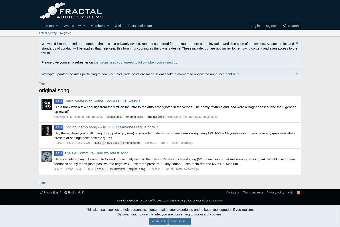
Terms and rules (253, 192)
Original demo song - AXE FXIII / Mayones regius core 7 (106, 127)
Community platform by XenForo (150, 200)
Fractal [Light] (50, 192)
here (236, 74)
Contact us (233, 192)
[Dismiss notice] (296, 43)
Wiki (118, 26)
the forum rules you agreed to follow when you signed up (135, 62)
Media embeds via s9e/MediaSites (204, 200)
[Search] (291, 26)
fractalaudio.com (139, 26)
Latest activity (48, 33)
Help (291, 192)
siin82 (58, 169)
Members (98, 26)
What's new (72, 26)
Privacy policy (275, 192)
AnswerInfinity (63, 116)
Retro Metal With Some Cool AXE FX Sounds (97, 101)
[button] (57, 26)
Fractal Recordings (205, 116)
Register (65, 33)
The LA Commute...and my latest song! (92, 153)
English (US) (74, 192)
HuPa (58, 142)
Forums (48, 26)
